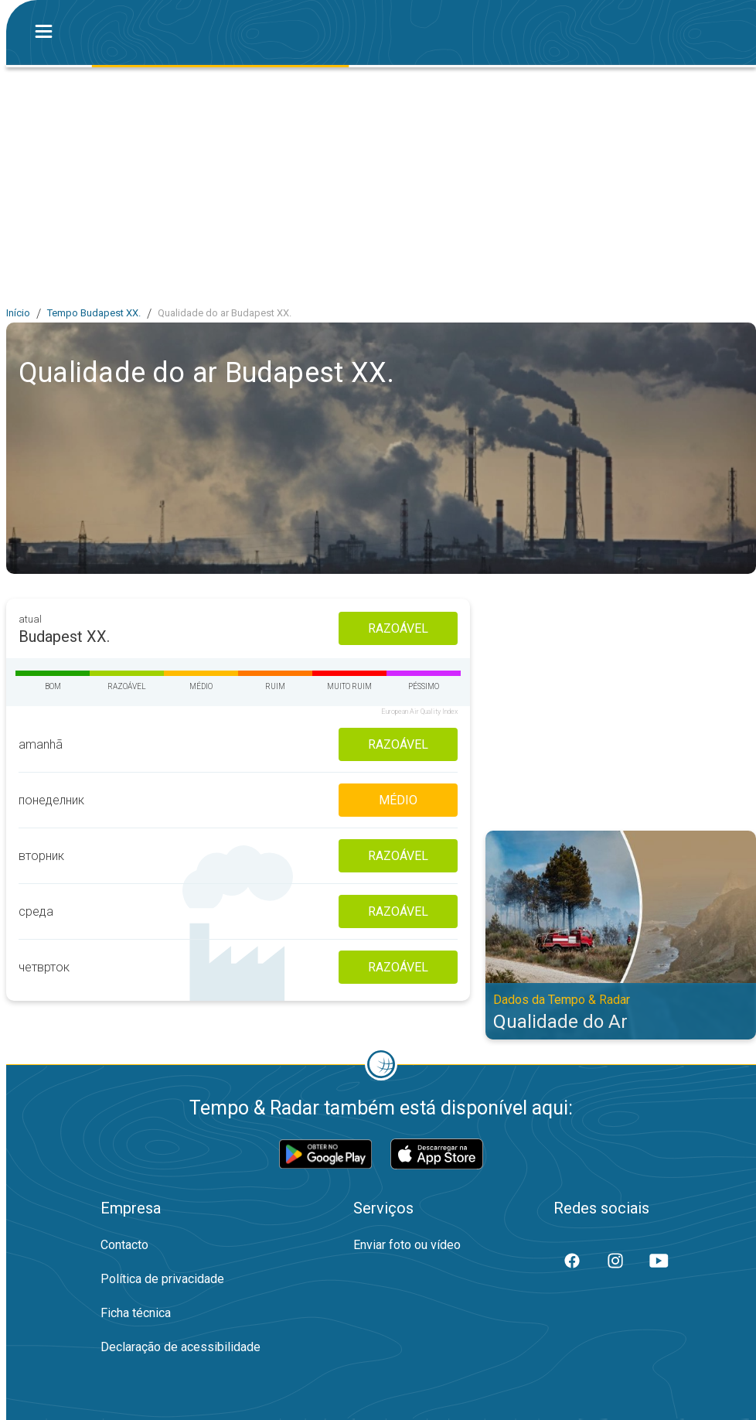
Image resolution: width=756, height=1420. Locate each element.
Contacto (124, 1244)
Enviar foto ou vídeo (407, 1244)
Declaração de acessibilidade (180, 1347)
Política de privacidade (162, 1279)
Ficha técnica (135, 1313)
